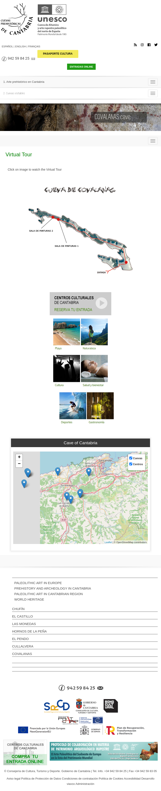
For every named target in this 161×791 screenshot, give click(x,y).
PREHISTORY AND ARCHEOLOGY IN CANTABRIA (52, 588)
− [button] (19, 464)
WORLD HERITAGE (29, 599)
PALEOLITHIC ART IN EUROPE (38, 583)
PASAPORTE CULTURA (58, 53)
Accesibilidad (132, 778)
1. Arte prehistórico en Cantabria (23, 81)
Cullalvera (22, 646)
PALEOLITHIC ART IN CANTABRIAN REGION (48, 594)
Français (34, 46)
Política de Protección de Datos (41, 778)
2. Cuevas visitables (14, 93)
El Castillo (22, 616)
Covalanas (22, 654)
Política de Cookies (111, 778)
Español (7, 46)
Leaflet (108, 542)
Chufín (18, 609)
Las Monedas (24, 624)
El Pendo (20, 639)
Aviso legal (13, 778)
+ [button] (19, 457)
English (20, 46)
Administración (84, 783)
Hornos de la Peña (29, 631)
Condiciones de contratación (80, 778)
